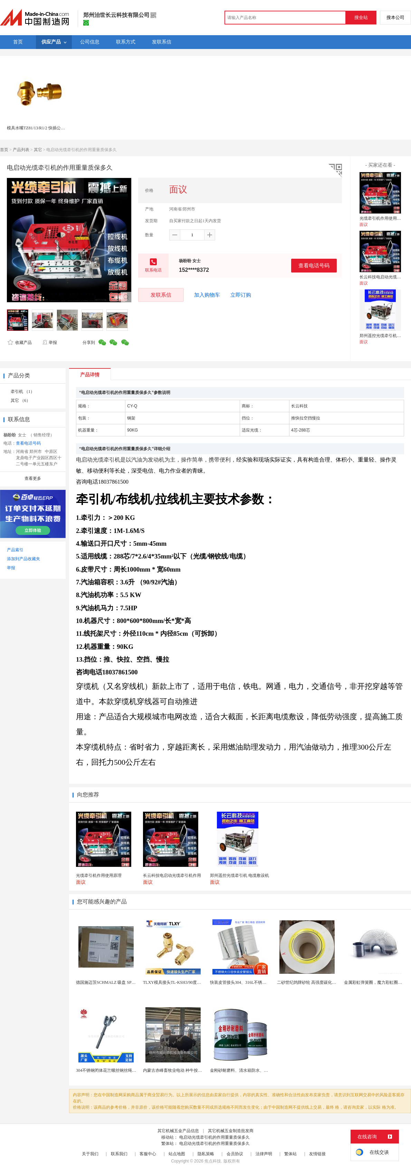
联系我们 (119, 1153)
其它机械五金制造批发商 (231, 1130)
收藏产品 (20, 342)
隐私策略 (206, 1153)
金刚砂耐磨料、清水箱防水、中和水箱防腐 (249, 1070)
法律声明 (264, 1153)
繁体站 (290, 1153)
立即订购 (240, 295)
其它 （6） (20, 400)
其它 (38, 149)
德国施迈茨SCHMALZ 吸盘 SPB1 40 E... (112, 982)
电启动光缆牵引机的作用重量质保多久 (214, 1137)
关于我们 (90, 1153)
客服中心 (148, 1153)
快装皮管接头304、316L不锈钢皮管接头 (246, 982)
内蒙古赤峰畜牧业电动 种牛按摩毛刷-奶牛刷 (183, 1070)
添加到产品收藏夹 (23, 558)
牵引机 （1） (23, 391)
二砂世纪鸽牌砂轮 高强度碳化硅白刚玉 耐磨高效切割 (325, 982)
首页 (4, 149)
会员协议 (235, 1153)
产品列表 (21, 149)
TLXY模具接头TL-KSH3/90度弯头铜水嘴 (180, 982)
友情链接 (317, 1153)
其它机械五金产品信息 (178, 1130)
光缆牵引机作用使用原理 (382, 218)
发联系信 (161, 295)
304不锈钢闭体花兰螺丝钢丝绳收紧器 (110, 1070)
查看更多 (33, 478)
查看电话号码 (313, 265)
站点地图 (177, 1153)
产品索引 (15, 549)
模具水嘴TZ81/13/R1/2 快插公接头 (38, 128)
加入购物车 (207, 295)
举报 (49, 342)
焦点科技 (212, 1161)
